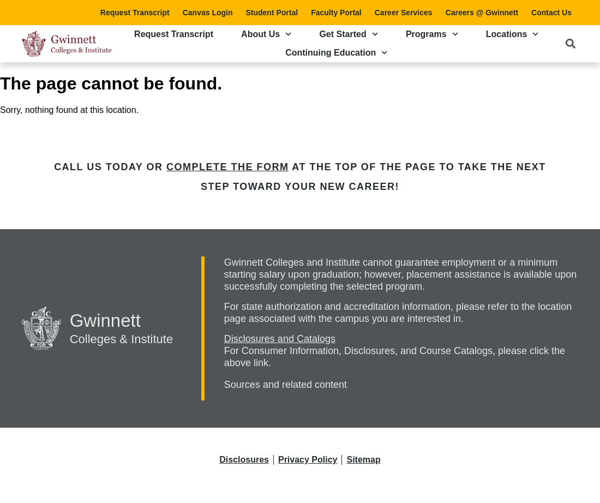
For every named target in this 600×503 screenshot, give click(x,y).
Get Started (348, 34)
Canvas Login (208, 12)
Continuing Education (336, 52)
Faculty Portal (336, 12)
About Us (266, 34)
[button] (570, 43)
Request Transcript (135, 12)
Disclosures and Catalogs (279, 338)
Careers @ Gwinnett (482, 12)
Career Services (404, 12)
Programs (432, 34)
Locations (512, 34)
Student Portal (271, 12)
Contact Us (551, 12)
